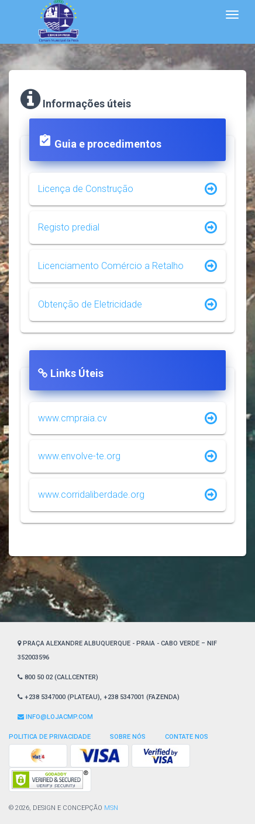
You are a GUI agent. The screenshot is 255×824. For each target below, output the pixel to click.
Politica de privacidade (50, 737)
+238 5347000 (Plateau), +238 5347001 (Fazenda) (99, 697)
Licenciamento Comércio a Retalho (111, 265)
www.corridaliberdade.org (91, 494)
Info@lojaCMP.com (55, 717)
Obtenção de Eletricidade (90, 304)
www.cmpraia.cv (72, 418)
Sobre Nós (128, 737)
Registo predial (68, 227)
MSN (111, 808)
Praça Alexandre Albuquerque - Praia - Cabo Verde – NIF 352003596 (117, 650)
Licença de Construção (85, 188)
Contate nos (186, 737)
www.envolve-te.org (79, 456)
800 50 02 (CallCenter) (58, 677)
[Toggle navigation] (232, 15)
